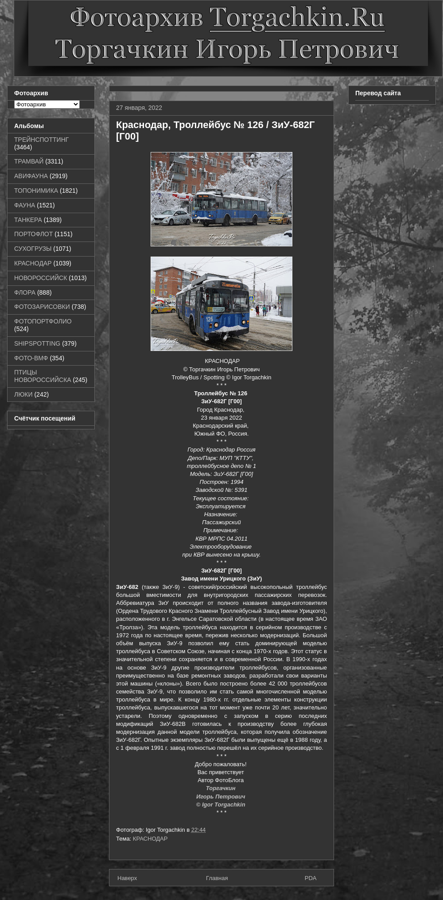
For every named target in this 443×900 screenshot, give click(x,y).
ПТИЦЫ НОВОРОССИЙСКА (42, 376)
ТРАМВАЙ (28, 161)
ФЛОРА (24, 292)
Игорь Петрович (221, 796)
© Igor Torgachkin (221, 804)
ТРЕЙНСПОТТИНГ (41, 139)
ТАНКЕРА (28, 219)
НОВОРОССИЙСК (40, 277)
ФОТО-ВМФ (31, 358)
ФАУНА (24, 205)
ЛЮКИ (23, 394)
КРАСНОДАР (150, 838)
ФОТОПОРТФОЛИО (43, 321)
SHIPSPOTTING (37, 343)
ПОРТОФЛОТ (33, 234)
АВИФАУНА (31, 175)
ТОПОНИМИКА (36, 190)
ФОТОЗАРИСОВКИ (42, 306)
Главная (217, 878)
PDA (311, 878)
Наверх (127, 878)
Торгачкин (221, 788)
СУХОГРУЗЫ (32, 248)
